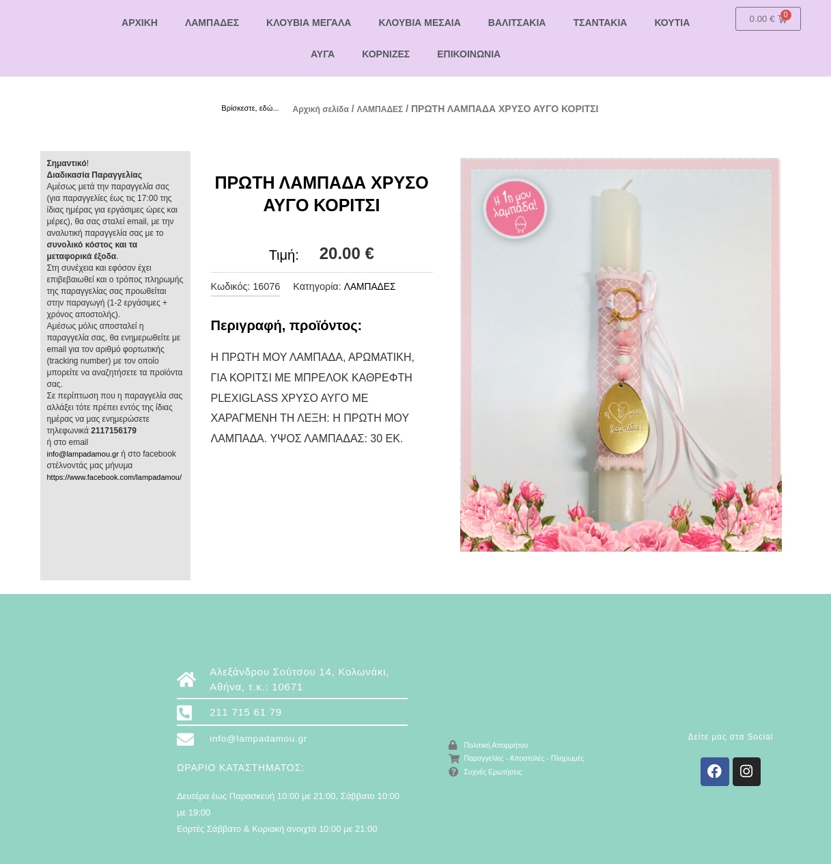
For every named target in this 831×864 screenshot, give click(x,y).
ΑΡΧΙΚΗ (140, 22)
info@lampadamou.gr (86, 453)
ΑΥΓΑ (323, 54)
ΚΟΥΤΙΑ (672, 22)
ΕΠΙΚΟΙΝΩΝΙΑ (469, 54)
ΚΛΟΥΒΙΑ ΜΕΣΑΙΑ (419, 22)
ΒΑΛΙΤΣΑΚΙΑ (517, 22)
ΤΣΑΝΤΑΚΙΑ (600, 22)
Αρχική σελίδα (325, 108)
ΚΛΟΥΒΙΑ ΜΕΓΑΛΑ (308, 22)
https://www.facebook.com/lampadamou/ (120, 476)
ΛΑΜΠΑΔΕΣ (212, 22)
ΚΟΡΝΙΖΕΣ (386, 54)
